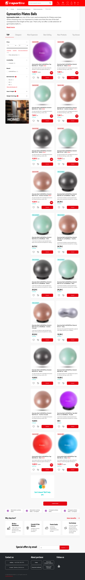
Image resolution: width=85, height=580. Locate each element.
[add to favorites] (33, 77)
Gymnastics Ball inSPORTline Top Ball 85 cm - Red (41, 457)
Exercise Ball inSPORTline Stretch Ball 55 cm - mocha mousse (67, 108)
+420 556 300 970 (17, 562)
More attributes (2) (12, 87)
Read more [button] (11, 27)
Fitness (12, 9)
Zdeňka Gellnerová (17, 567)
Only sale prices (14, 55)
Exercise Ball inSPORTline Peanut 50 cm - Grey (67, 326)
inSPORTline (13, 71)
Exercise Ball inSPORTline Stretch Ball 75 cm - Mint (67, 151)
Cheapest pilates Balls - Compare (70, 510)
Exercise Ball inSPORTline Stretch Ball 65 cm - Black (41, 370)
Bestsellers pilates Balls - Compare (32, 510)
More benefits (73, 518)
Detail (47, 77)
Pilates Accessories (37, 9)
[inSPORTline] (15, 3)
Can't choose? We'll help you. (42, 493)
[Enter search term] (38, 3)
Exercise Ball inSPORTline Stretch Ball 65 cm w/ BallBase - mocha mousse (67, 239)
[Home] (7, 9)
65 (10, 84)
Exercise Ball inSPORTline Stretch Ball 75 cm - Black (41, 151)
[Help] (15, 76)
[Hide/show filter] (27, 42)
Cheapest (18, 35)
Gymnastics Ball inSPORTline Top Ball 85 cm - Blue (67, 457)
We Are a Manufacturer (15, 524)
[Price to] (22, 45)
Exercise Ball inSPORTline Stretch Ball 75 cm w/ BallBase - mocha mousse (41, 327)
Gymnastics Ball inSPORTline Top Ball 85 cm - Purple (41, 65)
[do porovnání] (38, 77)
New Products (62, 35)
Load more (55, 503)
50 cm (11, 80)
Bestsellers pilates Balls (13, 510)
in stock (12, 63)
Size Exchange (72, 523)
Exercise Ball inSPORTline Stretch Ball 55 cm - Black (67, 65)
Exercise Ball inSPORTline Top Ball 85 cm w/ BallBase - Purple (67, 413)
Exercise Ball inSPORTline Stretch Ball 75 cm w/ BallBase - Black (41, 282)
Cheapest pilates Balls (51, 510)
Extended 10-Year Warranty (35, 525)
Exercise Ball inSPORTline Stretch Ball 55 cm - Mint (41, 108)
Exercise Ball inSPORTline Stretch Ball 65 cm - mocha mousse (41, 413)
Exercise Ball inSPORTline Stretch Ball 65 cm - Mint (67, 370)
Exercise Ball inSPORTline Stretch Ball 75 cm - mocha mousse (41, 194)
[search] (50, 3)
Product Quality (54, 524)
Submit (64, 547)
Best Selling (47, 35)
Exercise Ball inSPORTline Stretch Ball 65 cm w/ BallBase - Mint (41, 238)
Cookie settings (9, 576)
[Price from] (11, 45)
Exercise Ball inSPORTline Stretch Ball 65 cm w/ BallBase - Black (67, 194)
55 (10, 82)
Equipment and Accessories (23, 9)
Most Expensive (32, 35)
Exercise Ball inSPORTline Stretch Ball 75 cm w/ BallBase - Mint (67, 282)
